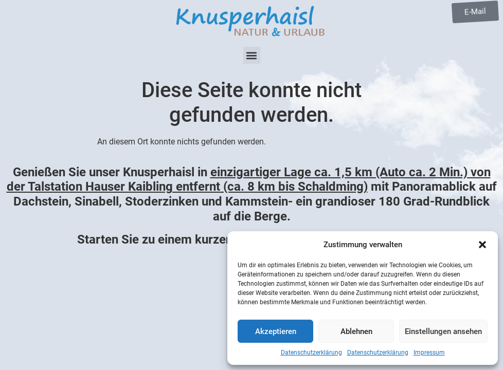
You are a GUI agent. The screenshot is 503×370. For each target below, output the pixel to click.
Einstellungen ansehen (443, 331)
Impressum (429, 352)
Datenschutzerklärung (311, 352)
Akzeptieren (275, 331)
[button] (482, 244)
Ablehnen (356, 331)
